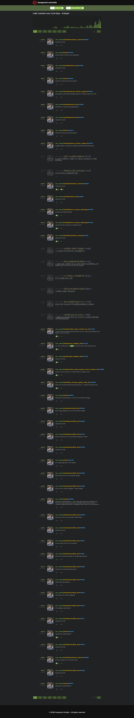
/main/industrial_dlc (71, 65)
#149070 (90, 143)
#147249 (85, 356)
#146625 (71, 499)
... (59, 31)
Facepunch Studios (62, 712)
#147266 (92, 329)
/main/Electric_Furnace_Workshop (76, 209)
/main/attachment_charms (73, 39)
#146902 (71, 395)
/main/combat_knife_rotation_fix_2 (76, 329)
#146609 (82, 528)
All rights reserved (78, 712)
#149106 (70, 78)
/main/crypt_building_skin (73, 343)
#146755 (71, 460)
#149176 (70, 52)
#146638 (82, 473)
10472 (72, 346)
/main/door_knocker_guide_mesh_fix (77, 382)
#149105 (90, 91)
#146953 (101, 369)
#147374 (90, 222)
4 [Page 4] (49, 31)
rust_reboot (59, 39)
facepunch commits (45, 2)
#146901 (82, 408)
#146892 (82, 421)
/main (66, 52)
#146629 (82, 486)
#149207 (86, 39)
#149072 (70, 130)
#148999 (86, 184)
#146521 (81, 541)
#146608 (82, 515)
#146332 (82, 567)
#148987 (81, 197)
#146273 (82, 593)
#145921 (70, 683)
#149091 (80, 104)
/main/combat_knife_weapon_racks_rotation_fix (81, 369)
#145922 (82, 670)
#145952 (86, 657)
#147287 (85, 235)
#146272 (82, 606)
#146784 (82, 434)
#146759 (82, 447)
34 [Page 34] (64, 31)
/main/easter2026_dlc (71, 408)
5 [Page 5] (54, 31)
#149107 (80, 65)
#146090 (71, 631)
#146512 (81, 554)
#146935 (93, 382)
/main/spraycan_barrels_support (75, 91)
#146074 (82, 644)
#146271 (81, 618)
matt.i (43, 39)
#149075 (81, 117)
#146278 (82, 580)
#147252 (85, 343)
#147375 (90, 209)
